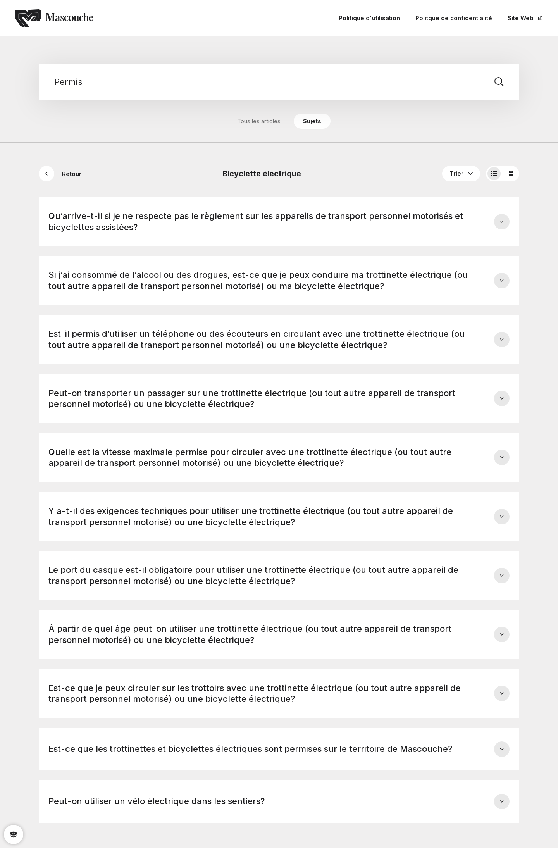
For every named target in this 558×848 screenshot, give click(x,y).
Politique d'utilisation (369, 18)
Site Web (525, 18)
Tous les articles (259, 121)
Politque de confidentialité (453, 18)
